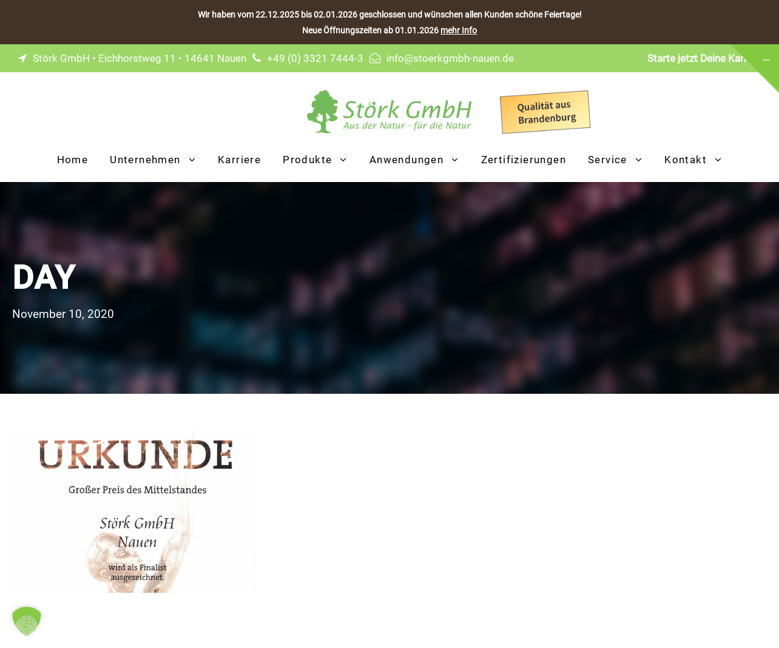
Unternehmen (145, 160)
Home (73, 160)
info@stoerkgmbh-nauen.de (450, 58)
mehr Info (458, 30)
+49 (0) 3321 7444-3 (315, 58)
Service (607, 160)
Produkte (307, 160)
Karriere (239, 160)
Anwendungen (406, 160)
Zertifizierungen (523, 160)
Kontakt (685, 160)
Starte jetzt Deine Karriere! (707, 58)
